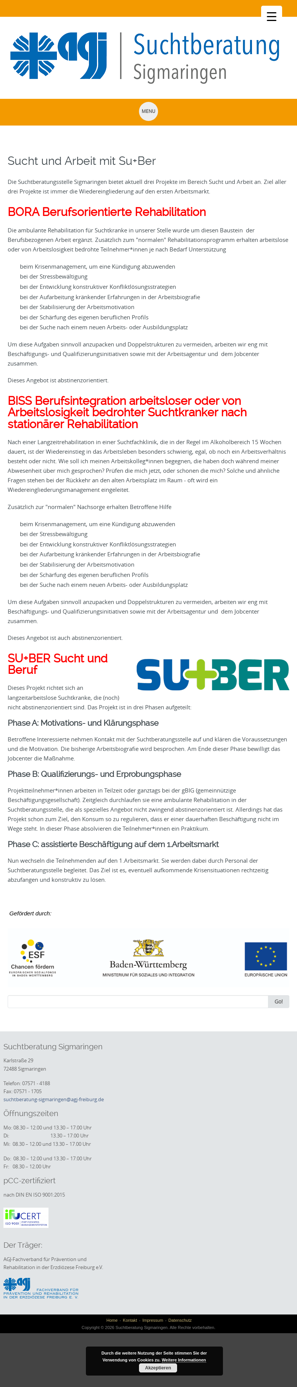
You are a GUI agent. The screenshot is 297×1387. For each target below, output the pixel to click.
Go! (278, 1001)
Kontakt (130, 1320)
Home (112, 1320)
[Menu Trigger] (271, 16)
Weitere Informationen (184, 1360)
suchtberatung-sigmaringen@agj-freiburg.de (53, 1099)
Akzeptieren (158, 1368)
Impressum (152, 1320)
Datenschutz (180, 1320)
